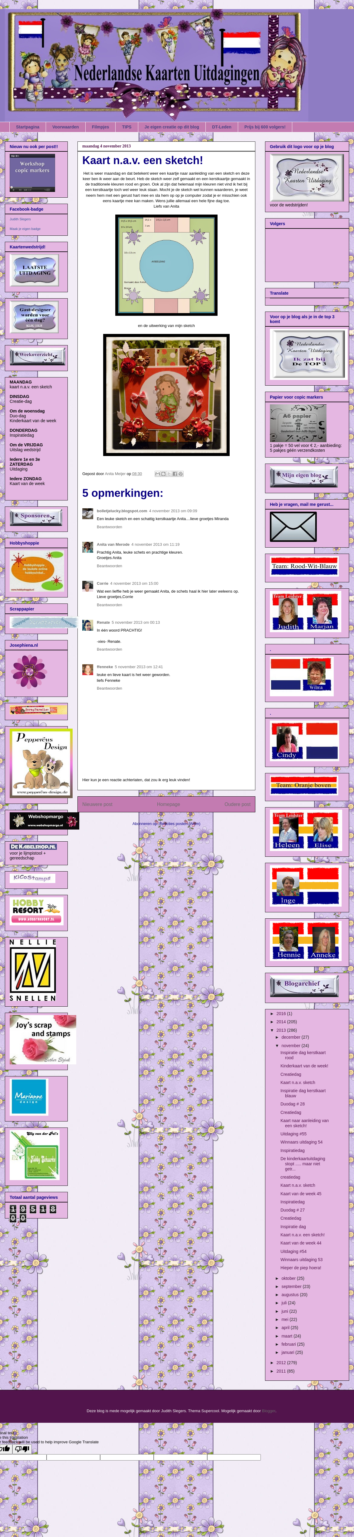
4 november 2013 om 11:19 (155, 544)
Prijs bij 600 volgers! (265, 127)
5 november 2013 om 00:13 (136, 622)
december (291, 1037)
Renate (103, 622)
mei (285, 1319)
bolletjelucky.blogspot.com (122, 511)
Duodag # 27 (292, 1210)
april (285, 1327)
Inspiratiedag (292, 1150)
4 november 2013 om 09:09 (173, 511)
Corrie (102, 583)
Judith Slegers (20, 219)
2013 (282, 1030)
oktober (289, 1278)
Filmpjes (100, 127)
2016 (282, 1013)
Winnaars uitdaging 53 (301, 1259)
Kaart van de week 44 (300, 1243)
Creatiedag (290, 1074)
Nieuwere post (97, 804)
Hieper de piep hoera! (300, 1267)
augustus (290, 1294)
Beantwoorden (109, 527)
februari (289, 1344)
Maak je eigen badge (25, 229)
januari (288, 1352)
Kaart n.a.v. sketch (297, 1082)
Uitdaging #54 (293, 1251)
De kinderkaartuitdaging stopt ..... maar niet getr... (302, 1163)
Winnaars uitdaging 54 (301, 1142)
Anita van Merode (113, 544)
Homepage (168, 804)
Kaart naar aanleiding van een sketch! (304, 1123)
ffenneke (105, 667)
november (291, 1045)
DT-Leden (221, 127)
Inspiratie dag (293, 1226)
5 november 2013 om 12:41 (139, 667)
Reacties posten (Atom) (180, 823)
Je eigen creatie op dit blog (172, 127)
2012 (282, 1362)
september (292, 1286)
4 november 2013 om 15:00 (134, 583)
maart (287, 1336)
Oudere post (238, 804)
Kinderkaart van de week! (304, 1065)
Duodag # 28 (292, 1104)
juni (285, 1311)
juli (284, 1302)
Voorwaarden (65, 127)
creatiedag (290, 1177)
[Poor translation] (22, 1449)
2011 (282, 1371)
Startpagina (27, 127)
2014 (282, 1021)
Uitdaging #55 (293, 1133)
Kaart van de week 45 (300, 1193)
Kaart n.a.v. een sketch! (302, 1234)
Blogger (268, 1411)
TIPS (126, 127)
